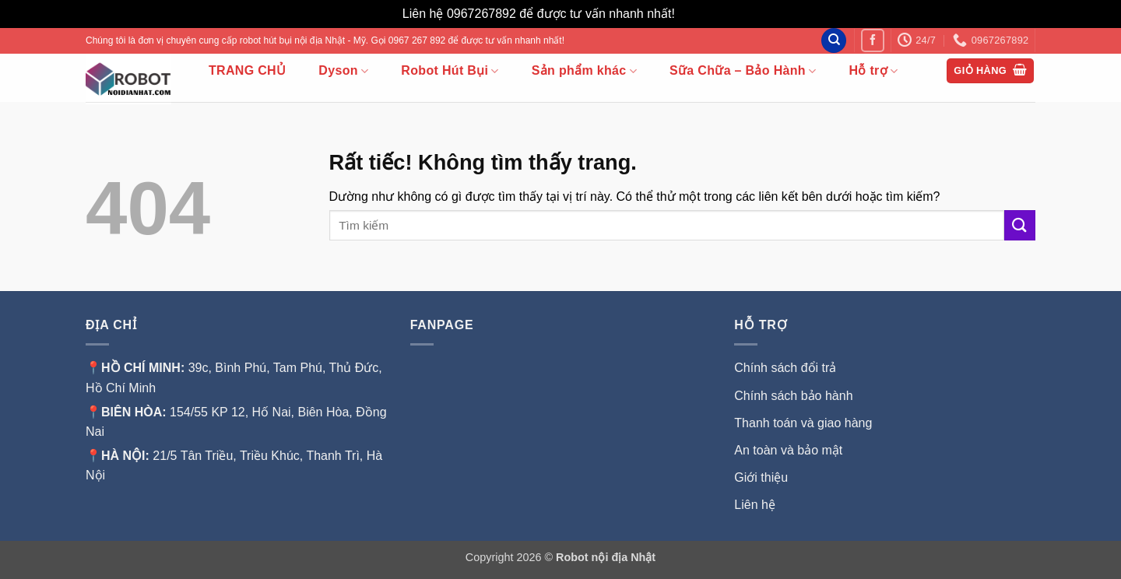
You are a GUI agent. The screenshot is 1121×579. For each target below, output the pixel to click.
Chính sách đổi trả (785, 367)
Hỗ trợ (873, 71)
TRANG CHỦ (247, 71)
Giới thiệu (762, 477)
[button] (990, 71)
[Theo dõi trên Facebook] (872, 40)
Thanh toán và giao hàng (803, 423)
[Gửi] (1019, 225)
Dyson (343, 71)
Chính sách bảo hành (793, 395)
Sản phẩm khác (584, 71)
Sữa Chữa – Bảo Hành (742, 71)
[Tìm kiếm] (833, 41)
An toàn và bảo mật (788, 450)
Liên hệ (754, 504)
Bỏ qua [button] (698, 13)
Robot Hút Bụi (449, 71)
